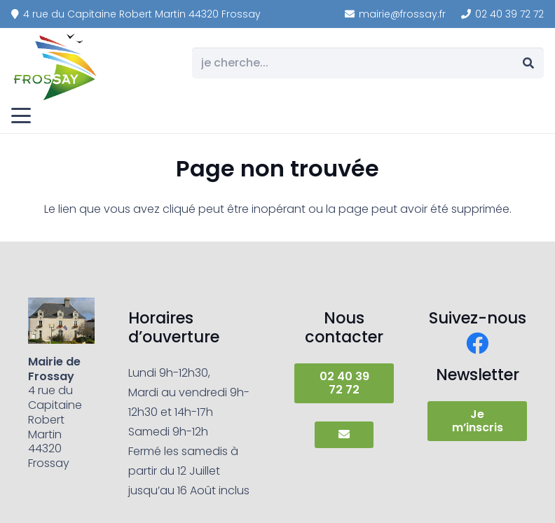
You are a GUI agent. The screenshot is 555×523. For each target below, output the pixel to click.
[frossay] (56, 67)
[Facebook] (477, 343)
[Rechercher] (528, 63)
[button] (21, 115)
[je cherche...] (368, 63)
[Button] (344, 434)
